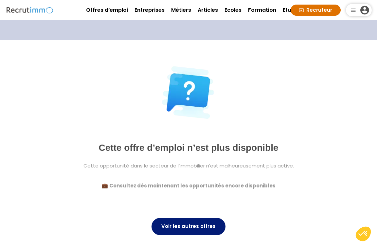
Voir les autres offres (188, 226)
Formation (262, 10)
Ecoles (233, 10)
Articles (208, 10)
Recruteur (315, 10)
